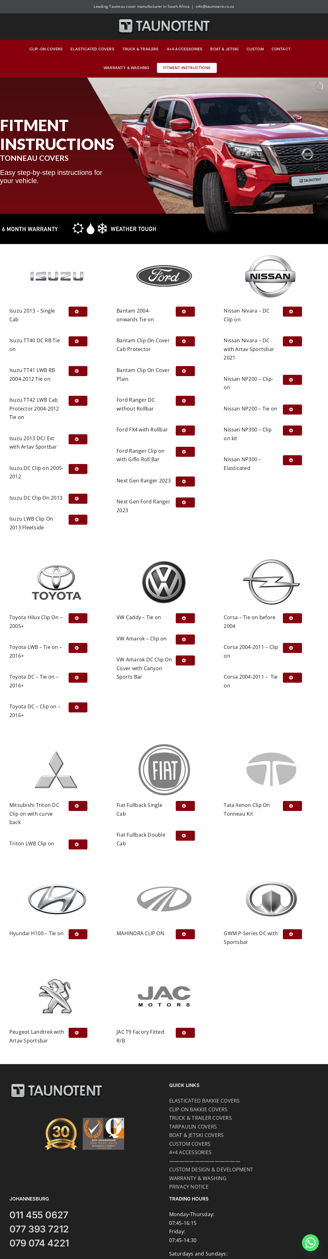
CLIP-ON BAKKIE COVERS (198, 1109)
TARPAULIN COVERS (193, 1126)
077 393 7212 (39, 1229)
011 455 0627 (38, 1215)
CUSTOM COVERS (190, 1143)
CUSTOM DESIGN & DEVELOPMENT (211, 1169)
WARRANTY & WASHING (197, 1178)
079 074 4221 (39, 1243)
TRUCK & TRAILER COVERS (200, 1117)
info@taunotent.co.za (215, 6)
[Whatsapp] (310, 1242)
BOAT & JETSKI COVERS (196, 1135)
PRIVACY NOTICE (189, 1186)
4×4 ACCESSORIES (190, 1152)
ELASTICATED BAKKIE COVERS (204, 1100)
